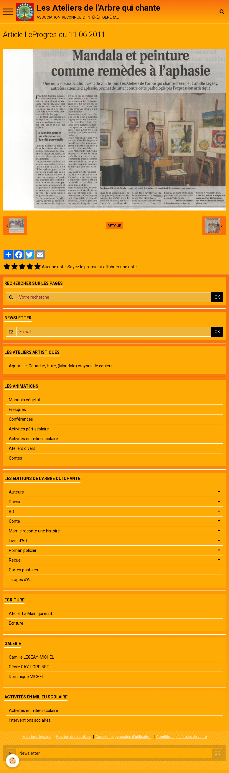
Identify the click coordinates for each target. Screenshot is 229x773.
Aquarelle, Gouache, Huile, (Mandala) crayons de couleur (61, 366)
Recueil (15, 560)
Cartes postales (23, 570)
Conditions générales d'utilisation (123, 736)
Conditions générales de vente (181, 736)
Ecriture (16, 623)
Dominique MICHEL (26, 676)
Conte (14, 521)
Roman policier (23, 550)
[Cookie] (12, 760)
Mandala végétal (24, 399)
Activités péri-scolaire (29, 429)
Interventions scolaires (30, 720)
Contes (15, 458)
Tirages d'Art (21, 579)
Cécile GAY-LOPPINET (29, 667)
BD (11, 511)
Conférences (21, 419)
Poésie (15, 501)
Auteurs (16, 492)
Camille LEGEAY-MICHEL (31, 657)
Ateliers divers (22, 448)
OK (217, 297)
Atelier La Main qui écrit (30, 613)
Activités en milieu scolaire (33, 438)
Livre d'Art (18, 540)
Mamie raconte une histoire (34, 531)
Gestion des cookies (73, 736)
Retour (114, 226)
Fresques (17, 409)
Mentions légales (36, 736)
